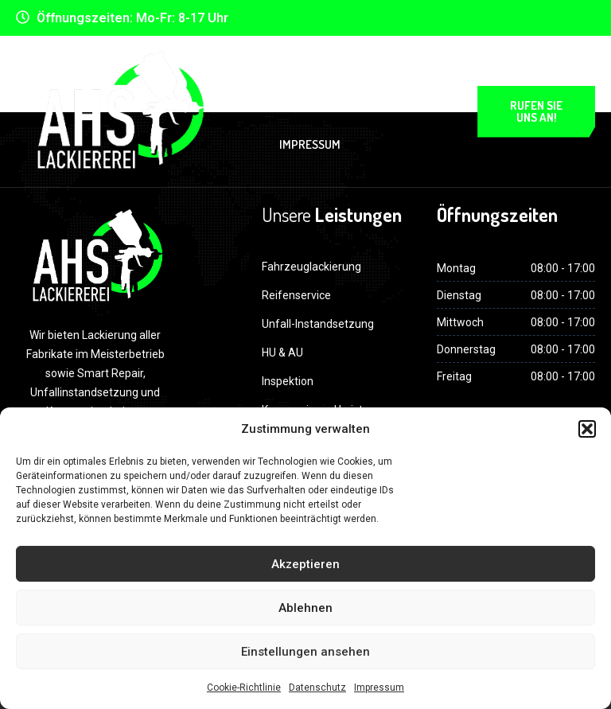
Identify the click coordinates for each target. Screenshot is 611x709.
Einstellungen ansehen (305, 652)
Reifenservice (296, 295)
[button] (587, 429)
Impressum (379, 687)
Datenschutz (317, 687)
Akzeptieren (305, 564)
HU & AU (282, 352)
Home (285, 77)
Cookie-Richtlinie (244, 687)
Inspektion (287, 381)
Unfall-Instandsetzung (318, 323)
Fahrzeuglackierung (311, 266)
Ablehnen (305, 608)
